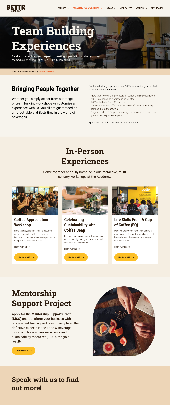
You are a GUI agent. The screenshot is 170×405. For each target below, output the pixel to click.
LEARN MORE (26, 257)
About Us (140, 8)
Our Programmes (29, 72)
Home (15, 72)
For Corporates (46, 72)
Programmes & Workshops (86, 8)
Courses (62, 8)
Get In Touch (157, 8)
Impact (109, 8)
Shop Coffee (125, 8)
